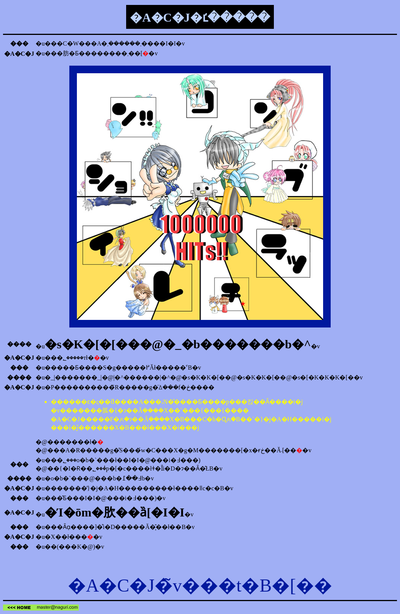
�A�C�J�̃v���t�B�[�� (200, 585)
